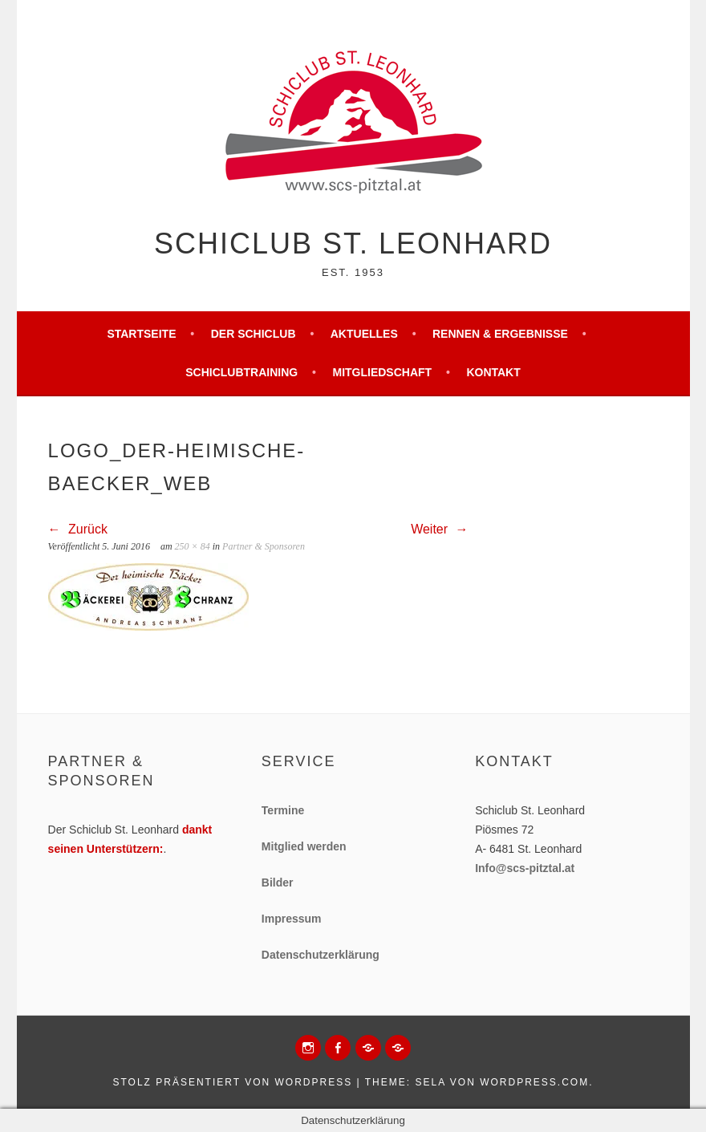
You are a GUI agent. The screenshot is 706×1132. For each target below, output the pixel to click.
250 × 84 (192, 546)
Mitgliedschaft (382, 372)
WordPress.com (534, 1082)
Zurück (78, 529)
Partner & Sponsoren (263, 546)
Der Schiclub (253, 333)
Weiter (439, 529)
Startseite (141, 333)
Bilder (278, 882)
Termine (283, 810)
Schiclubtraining (241, 372)
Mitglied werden (304, 846)
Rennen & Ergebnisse (500, 333)
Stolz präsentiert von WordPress (232, 1082)
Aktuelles (364, 333)
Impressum (292, 918)
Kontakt (493, 372)
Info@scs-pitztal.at (524, 868)
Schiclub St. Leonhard (353, 243)
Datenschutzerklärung (320, 954)
